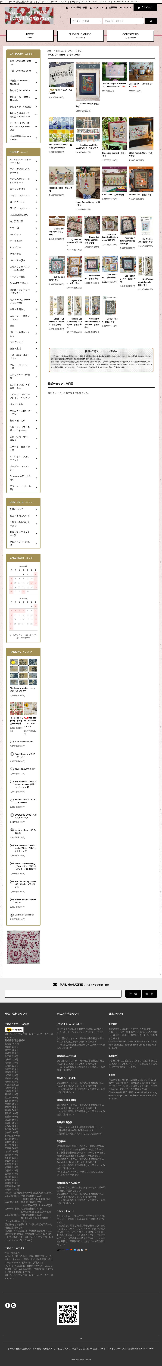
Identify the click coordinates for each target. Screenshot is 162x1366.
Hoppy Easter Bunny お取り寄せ (88, 203)
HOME (30, 36)
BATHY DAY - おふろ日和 (60, 91)
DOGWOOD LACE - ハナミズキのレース (26, 816)
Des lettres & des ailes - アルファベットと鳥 (30, 722)
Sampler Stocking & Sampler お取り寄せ (56, 322)
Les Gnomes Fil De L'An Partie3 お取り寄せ (87, 146)
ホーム (11, 1348)
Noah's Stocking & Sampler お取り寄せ (145, 282)
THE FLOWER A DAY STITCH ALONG (25, 801)
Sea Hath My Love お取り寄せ (128, 279)
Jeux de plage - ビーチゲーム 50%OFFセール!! (114, 85)
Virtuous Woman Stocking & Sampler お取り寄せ (92, 323)
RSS (145, 1348)
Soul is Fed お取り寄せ (113, 195)
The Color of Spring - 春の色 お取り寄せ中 (16, 721)
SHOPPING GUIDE (80, 36)
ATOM (151, 1348)
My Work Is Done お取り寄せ (145, 240)
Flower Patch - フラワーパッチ (25, 901)
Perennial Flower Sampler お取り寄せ (128, 241)
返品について (64, 1348)
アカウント (98, 7)
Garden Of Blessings (24, 915)
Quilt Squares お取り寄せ (109, 276)
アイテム (145, 7)
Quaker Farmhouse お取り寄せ (74, 242)
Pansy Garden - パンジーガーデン (25, 755)
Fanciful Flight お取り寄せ (88, 105)
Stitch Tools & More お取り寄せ (140, 154)
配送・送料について (46, 1348)
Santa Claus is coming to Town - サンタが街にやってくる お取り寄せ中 (25, 866)
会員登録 (113, 7)
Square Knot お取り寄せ (110, 320)
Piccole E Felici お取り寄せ (60, 189)
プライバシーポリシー (109, 1348)
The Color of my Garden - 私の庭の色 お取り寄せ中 (26, 884)
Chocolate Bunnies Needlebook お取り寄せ (110, 237)
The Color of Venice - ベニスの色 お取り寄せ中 (22, 689)
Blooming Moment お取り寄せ (114, 154)
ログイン (127, 7)
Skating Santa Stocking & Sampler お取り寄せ (74, 323)
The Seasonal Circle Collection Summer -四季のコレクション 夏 (26, 784)
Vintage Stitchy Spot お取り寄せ (56, 232)
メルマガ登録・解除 (78, 7)
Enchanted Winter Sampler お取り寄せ (91, 240)
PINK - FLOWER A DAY (25, 769)
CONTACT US (130, 36)
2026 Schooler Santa (24, 742)
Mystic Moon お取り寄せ (74, 281)
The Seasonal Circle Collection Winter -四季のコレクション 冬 (26, 848)
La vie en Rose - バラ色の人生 (25, 831)
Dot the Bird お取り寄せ (57, 278)
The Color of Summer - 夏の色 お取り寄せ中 (60, 146)
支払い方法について (25, 1348)
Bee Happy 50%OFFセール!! (141, 85)
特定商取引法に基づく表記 (84, 1348)
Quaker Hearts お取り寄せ (92, 277)
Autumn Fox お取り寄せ (140, 195)
